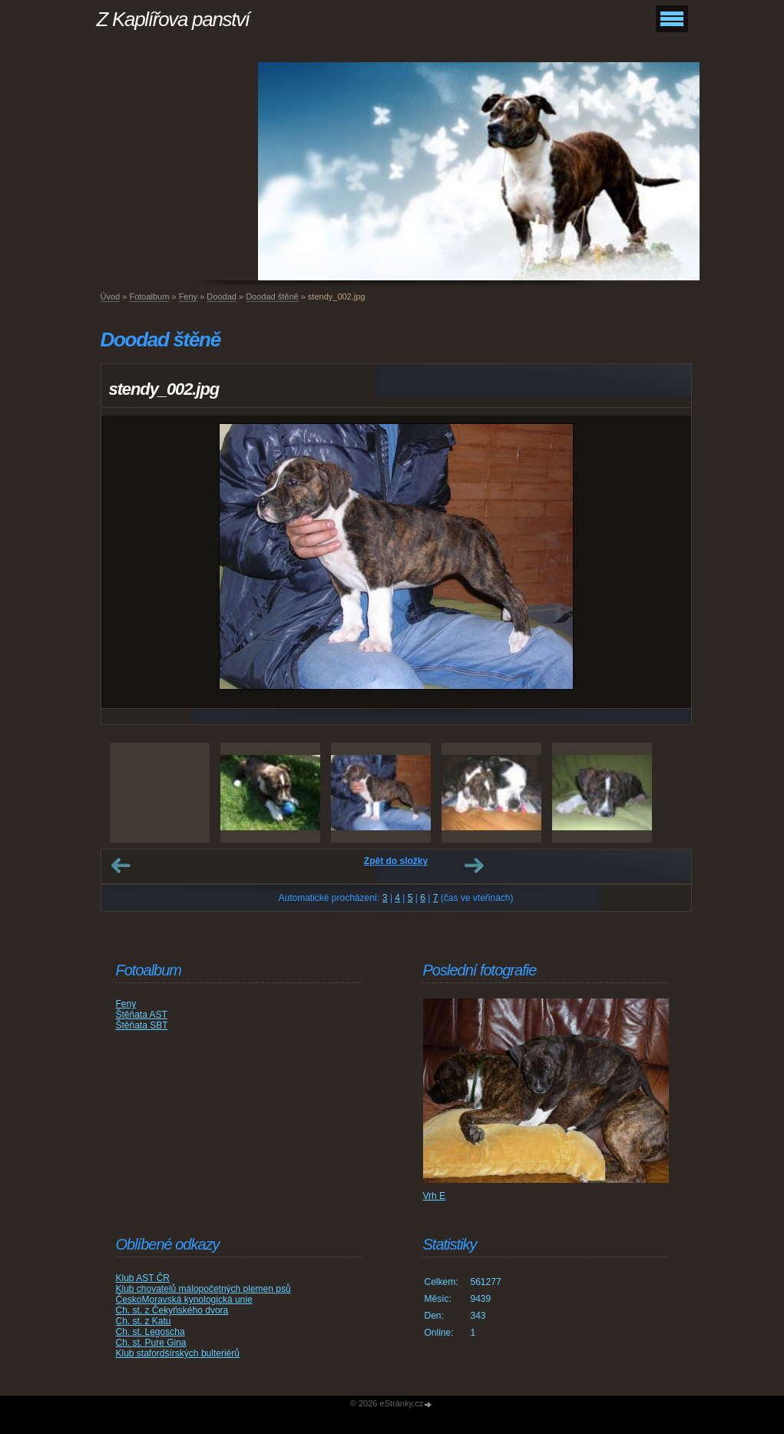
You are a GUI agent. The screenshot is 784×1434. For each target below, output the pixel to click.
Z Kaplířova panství (173, 19)
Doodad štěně (272, 296)
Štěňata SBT (142, 1025)
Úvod (111, 296)
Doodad (222, 296)
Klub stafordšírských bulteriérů (178, 1353)
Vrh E (434, 1196)
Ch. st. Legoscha (150, 1331)
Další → (473, 865)
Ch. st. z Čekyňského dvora (172, 1310)
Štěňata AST (141, 1014)
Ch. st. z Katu (143, 1321)
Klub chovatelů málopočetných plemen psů (203, 1288)
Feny (188, 296)
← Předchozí (120, 865)
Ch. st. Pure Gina (151, 1342)
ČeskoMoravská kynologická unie (184, 1299)
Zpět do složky (396, 861)
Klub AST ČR (143, 1278)
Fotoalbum (149, 296)
